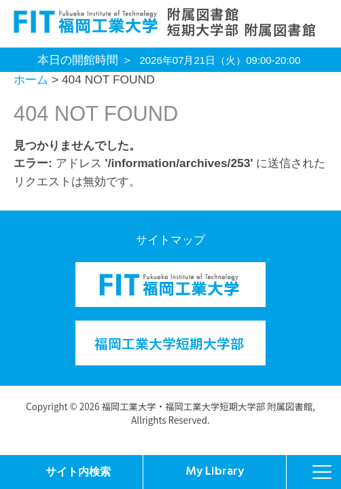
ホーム (31, 79)
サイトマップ (170, 240)
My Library (214, 472)
